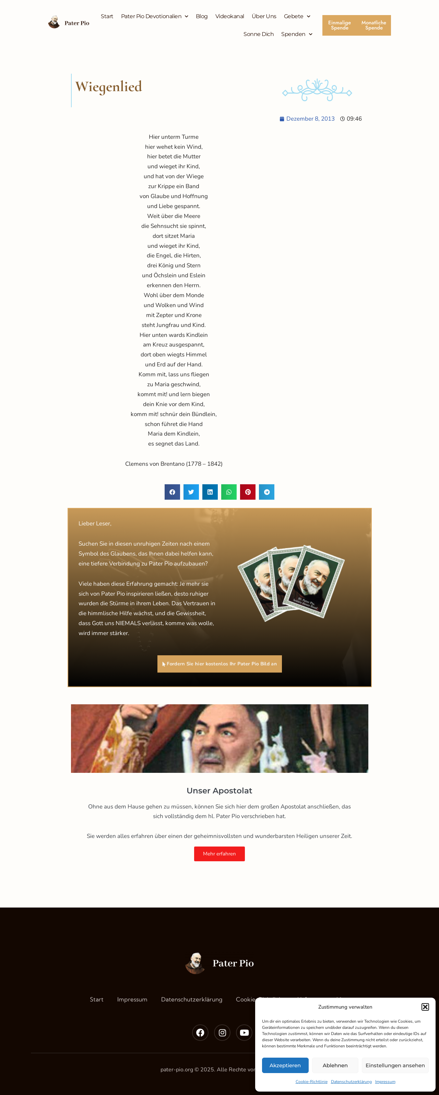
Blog (202, 16)
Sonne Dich (259, 34)
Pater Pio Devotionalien (154, 16)
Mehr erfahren (219, 853)
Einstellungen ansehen (395, 1065)
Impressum (385, 1081)
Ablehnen (335, 1065)
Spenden (296, 34)
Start (107, 16)
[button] (425, 1006)
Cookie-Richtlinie (312, 1081)
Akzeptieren (285, 1065)
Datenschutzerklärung (351, 1081)
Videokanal (229, 16)
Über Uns (264, 16)
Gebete (297, 16)
